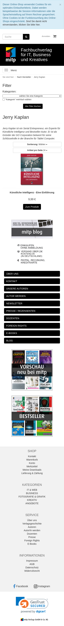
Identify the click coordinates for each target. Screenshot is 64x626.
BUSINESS (32, 493)
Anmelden (46, 36)
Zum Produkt (32, 206)
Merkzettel (32, 466)
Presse (32, 537)
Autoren (32, 527)
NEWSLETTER (14, 303)
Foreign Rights (32, 540)
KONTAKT (11, 281)
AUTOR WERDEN (16, 296)
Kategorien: (9, 91)
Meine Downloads (32, 469)
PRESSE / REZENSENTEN (20, 311)
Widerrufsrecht (32, 570)
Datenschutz (32, 567)
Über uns (32, 520)
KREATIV (32, 500)
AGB (32, 564)
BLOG (9, 340)
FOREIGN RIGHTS (16, 325)
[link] (32, 605)
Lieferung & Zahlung (32, 473)
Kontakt (32, 456)
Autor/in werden (32, 530)
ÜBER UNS (12, 273)
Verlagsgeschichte (32, 523)
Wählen (37, 144)
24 (37, 150)
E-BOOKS (11, 333)
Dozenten (32, 533)
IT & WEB (32, 490)
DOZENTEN (12, 318)
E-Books (32, 543)
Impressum (32, 560)
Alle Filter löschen (33, 106)
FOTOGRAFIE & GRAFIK (32, 496)
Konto (32, 463)
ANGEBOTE (32, 503)
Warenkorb (32, 459)
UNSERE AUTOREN (17, 288)
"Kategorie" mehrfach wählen (18, 99)
